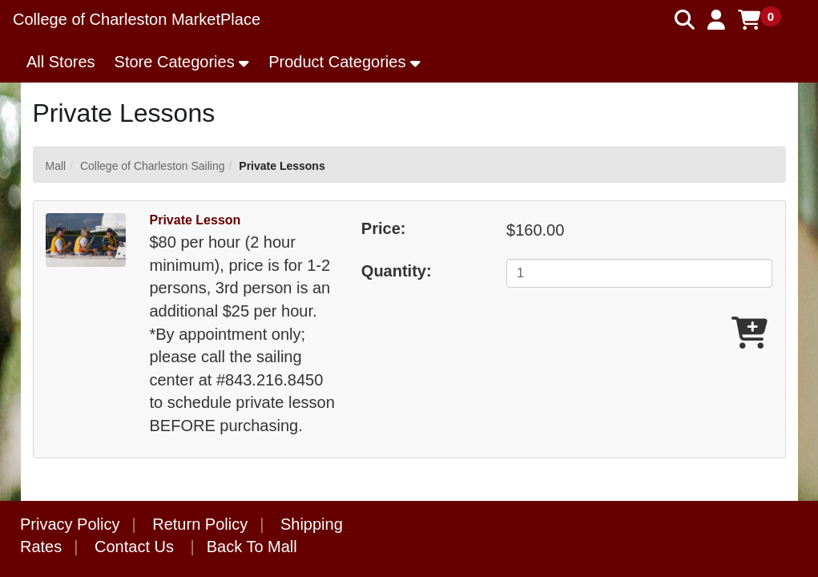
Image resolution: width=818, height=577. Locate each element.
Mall (56, 165)
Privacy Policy (69, 524)
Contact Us (134, 546)
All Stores (60, 62)
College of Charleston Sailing (152, 165)
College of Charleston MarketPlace (136, 19)
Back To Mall (252, 546)
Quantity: (396, 271)
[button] (716, 20)
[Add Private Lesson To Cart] (749, 334)
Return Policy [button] (200, 524)
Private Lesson (195, 220)
